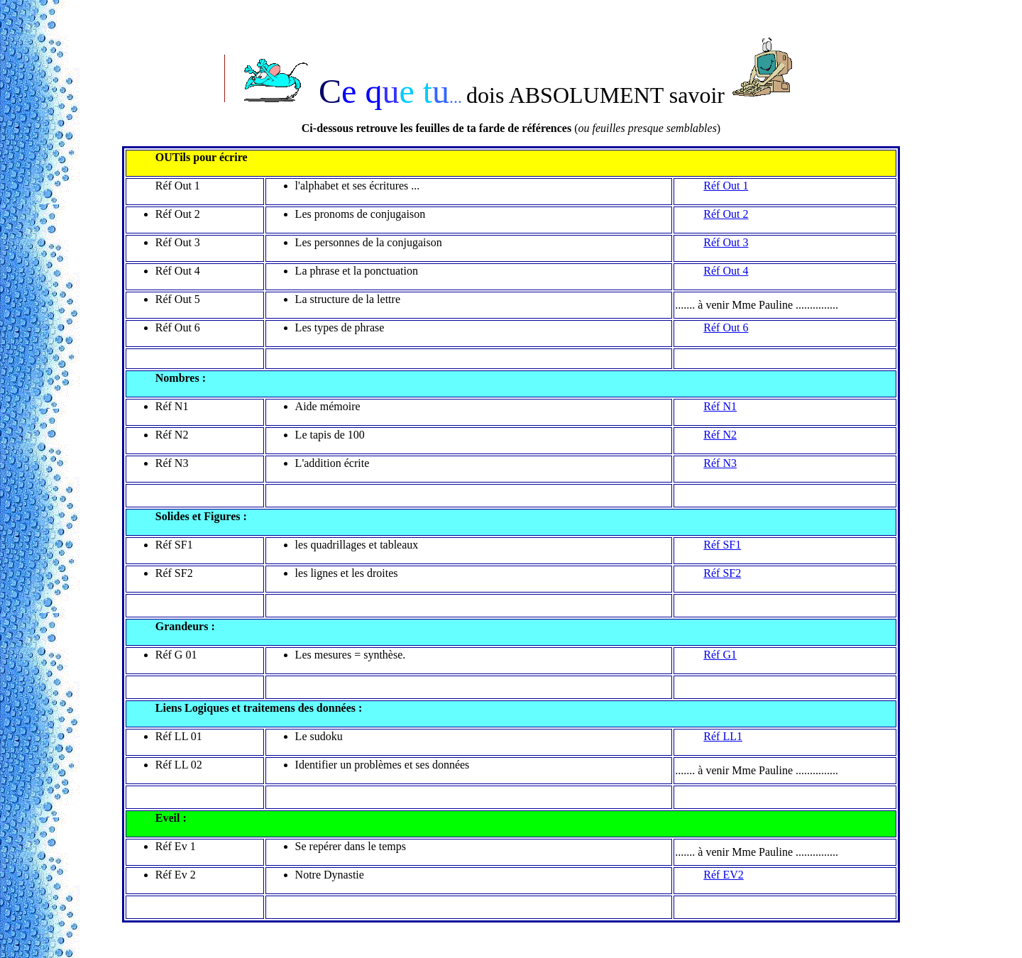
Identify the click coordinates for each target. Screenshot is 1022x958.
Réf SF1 (722, 545)
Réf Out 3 (725, 242)
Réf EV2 (723, 875)
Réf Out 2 (725, 214)
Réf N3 (720, 463)
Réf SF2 (722, 573)
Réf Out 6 (725, 327)
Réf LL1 (722, 736)
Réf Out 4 (725, 271)
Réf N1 (720, 406)
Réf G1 (720, 655)
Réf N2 (720, 435)
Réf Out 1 (725, 186)
